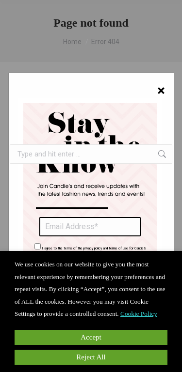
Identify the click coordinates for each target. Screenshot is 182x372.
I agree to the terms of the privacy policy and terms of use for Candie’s (94, 248)
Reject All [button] (90, 357)
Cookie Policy (138, 313)
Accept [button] (91, 337)
